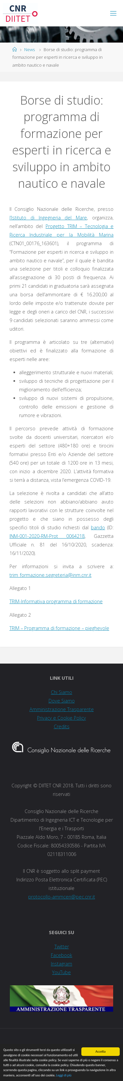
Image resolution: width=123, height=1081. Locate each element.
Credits (62, 726)
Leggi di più (64, 1075)
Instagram (61, 964)
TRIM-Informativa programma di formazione (56, 601)
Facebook (61, 955)
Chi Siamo (61, 692)
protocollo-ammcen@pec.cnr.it (61, 897)
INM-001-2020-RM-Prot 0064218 (47, 536)
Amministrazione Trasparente (62, 709)
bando (98, 527)
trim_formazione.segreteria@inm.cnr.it (51, 575)
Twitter (61, 946)
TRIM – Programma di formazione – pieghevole (59, 628)
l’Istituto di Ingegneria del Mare (48, 217)
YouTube (61, 972)
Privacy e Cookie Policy (61, 718)
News (29, 49)
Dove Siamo (62, 701)
